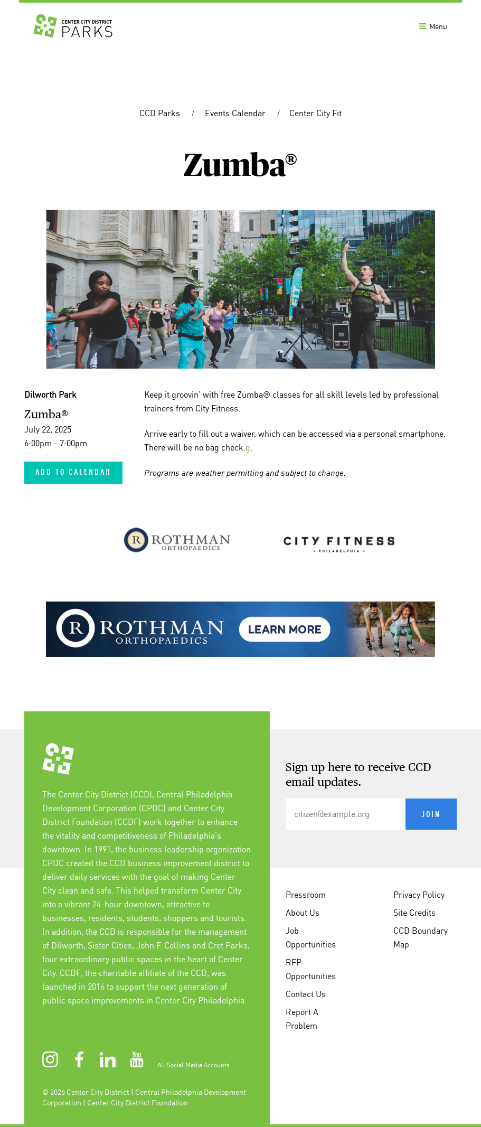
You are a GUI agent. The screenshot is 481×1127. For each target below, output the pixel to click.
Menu (433, 26)
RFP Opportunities (311, 969)
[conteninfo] (240, 928)
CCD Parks (160, 113)
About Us (302, 912)
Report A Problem (302, 1019)
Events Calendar (236, 113)
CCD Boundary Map (420, 937)
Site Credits (414, 912)
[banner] (240, 25)
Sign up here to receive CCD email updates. (358, 775)
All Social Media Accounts (193, 1065)
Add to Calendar (73, 472)
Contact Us (306, 994)
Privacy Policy (419, 894)
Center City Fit (315, 113)
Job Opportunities (311, 937)
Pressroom (306, 894)
